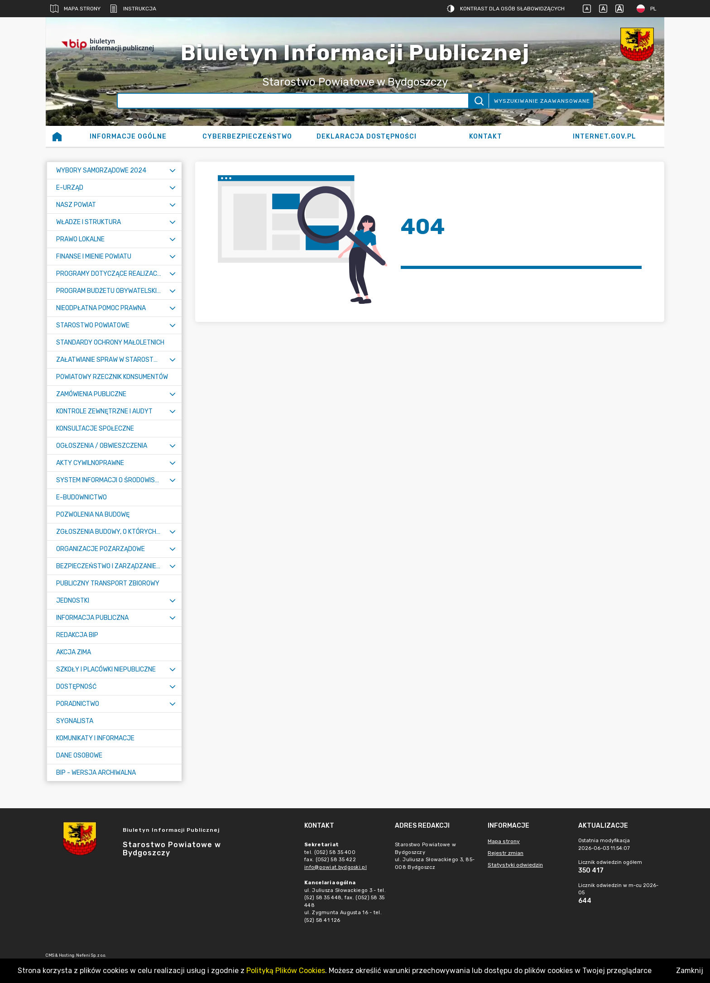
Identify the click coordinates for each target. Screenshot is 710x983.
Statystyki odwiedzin (515, 865)
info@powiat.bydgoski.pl (335, 867)
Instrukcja (133, 9)
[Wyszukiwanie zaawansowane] (293, 101)
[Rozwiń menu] (172, 170)
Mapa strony (75, 9)
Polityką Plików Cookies (285, 970)
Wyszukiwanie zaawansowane (542, 101)
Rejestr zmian (505, 853)
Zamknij (689, 970)
